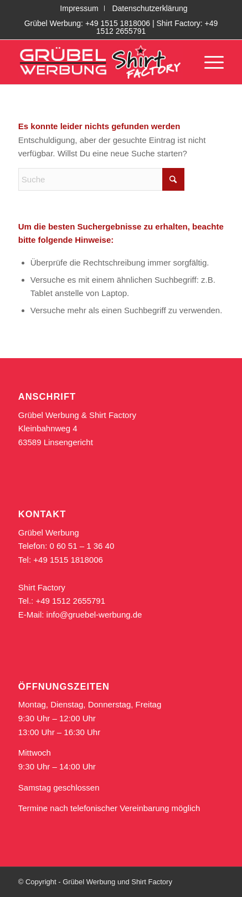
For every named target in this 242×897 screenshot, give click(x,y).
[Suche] (101, 179)
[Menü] (208, 62)
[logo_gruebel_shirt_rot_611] (100, 62)
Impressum (79, 8)
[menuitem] (79, 8)
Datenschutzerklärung (149, 8)
